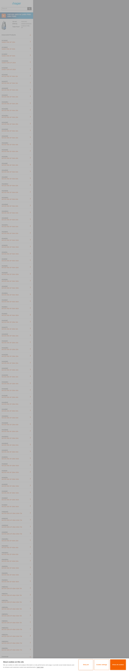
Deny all (86, 664)
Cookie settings (101, 664)
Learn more (40, 667)
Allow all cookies (118, 664)
